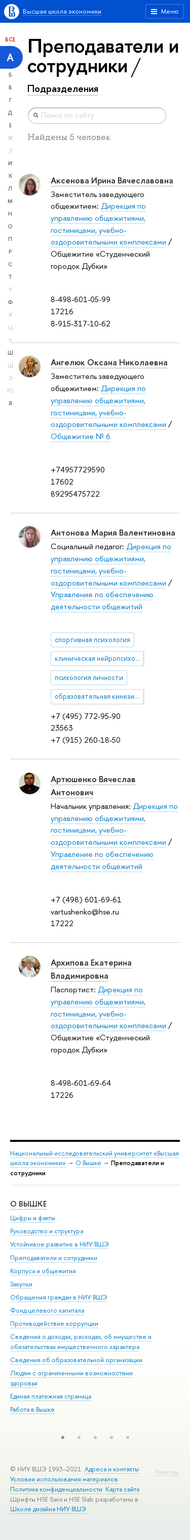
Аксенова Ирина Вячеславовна (112, 180)
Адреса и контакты (112, 1469)
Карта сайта (122, 1489)
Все (10, 39)
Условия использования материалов (64, 1479)
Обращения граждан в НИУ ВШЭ (58, 1297)
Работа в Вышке (32, 1409)
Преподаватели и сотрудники (53, 1258)
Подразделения (62, 88)
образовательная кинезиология (99, 696)
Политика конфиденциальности (56, 1489)
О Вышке (88, 1163)
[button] (63, 1437)
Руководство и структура (46, 1231)
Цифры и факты (32, 1218)
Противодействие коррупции (54, 1323)
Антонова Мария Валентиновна (113, 532)
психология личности (89, 677)
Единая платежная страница (50, 1396)
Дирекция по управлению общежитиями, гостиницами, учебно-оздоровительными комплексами (114, 824)
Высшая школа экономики (62, 11)
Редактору (167, 1472)
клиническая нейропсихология (99, 658)
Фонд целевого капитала (47, 1310)
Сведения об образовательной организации (76, 1360)
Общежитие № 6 (80, 436)
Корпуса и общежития (43, 1271)
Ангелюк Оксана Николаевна (109, 362)
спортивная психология (92, 639)
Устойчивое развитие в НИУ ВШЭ (59, 1244)
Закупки (21, 1284)
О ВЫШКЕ (28, 1203)
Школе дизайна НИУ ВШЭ (48, 1509)
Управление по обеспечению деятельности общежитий (102, 600)
